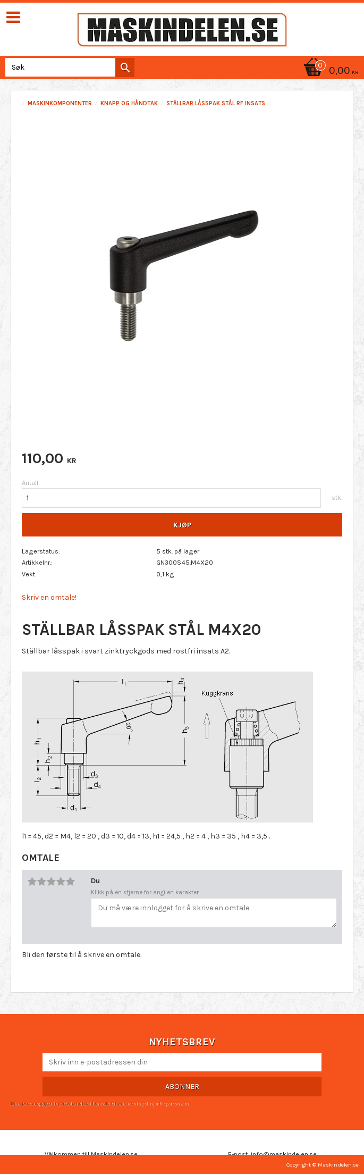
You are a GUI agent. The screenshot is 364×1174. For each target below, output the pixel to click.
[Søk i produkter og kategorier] (67, 67)
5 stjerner (70, 881)
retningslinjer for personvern (158, 1103)
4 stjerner (60, 881)
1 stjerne (32, 881)
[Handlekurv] (329, 71)
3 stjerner (51, 881)
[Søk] (124, 67)
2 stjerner (41, 881)
